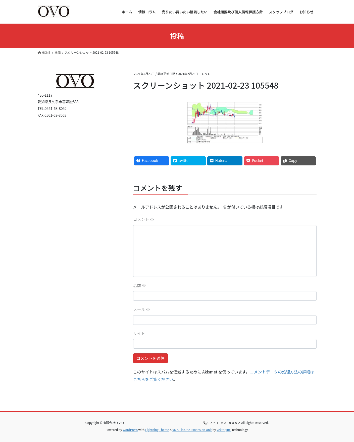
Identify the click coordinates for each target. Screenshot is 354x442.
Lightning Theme (157, 429)
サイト (139, 333)
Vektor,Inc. (224, 429)
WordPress (130, 429)
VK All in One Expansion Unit (192, 429)
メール (141, 309)
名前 (139, 285)
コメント (143, 219)
